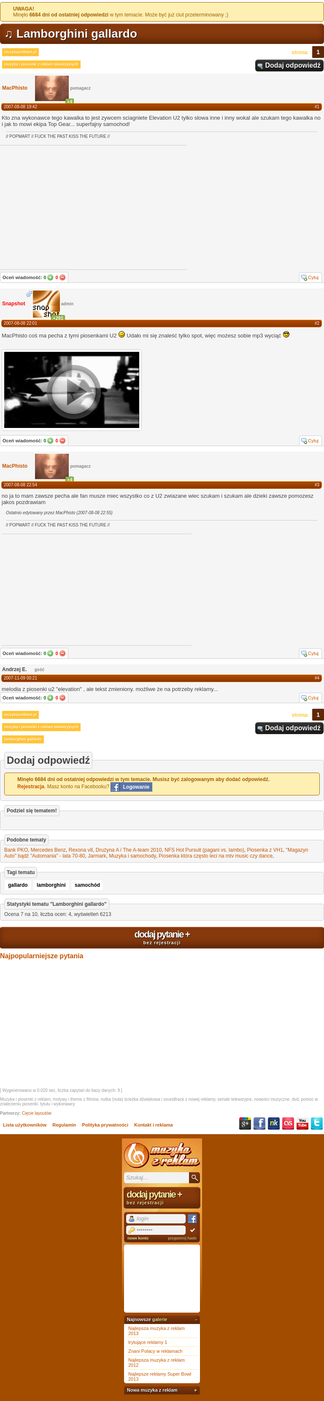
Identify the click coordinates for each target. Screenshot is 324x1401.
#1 (317, 106)
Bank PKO (16, 850)
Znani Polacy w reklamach (155, 1351)
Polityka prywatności (105, 1124)
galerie (159, 1319)
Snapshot (13, 304)
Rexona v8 (81, 850)
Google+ (245, 1123)
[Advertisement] (65, 589)
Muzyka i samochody (132, 856)
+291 (58, 318)
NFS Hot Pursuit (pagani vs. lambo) (204, 850)
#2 (317, 323)
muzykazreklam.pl (20, 52)
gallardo (18, 885)
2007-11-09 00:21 (20, 678)
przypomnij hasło (182, 1238)
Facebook (259, 1123)
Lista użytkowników (24, 1124)
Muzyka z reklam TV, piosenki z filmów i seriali (162, 1155)
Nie (62, 277)
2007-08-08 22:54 (20, 485)
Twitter (316, 1123)
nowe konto (137, 1238)
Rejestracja (30, 787)
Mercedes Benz (48, 850)
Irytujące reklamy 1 (147, 1342)
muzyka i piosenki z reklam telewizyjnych (41, 64)
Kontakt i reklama (153, 1124)
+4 (70, 101)
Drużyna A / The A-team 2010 (129, 850)
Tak (50, 277)
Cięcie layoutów (36, 1113)
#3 (317, 485)
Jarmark (97, 856)
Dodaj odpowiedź (293, 65)
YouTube (302, 1123)
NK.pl (273, 1123)
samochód (87, 885)
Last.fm (288, 1123)
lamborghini (51, 885)
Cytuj (313, 277)
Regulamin (64, 1124)
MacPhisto (14, 88)
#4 (317, 678)
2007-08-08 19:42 (20, 106)
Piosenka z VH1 (265, 850)
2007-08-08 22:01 (20, 323)
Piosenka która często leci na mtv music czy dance (216, 856)
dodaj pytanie (162, 937)
